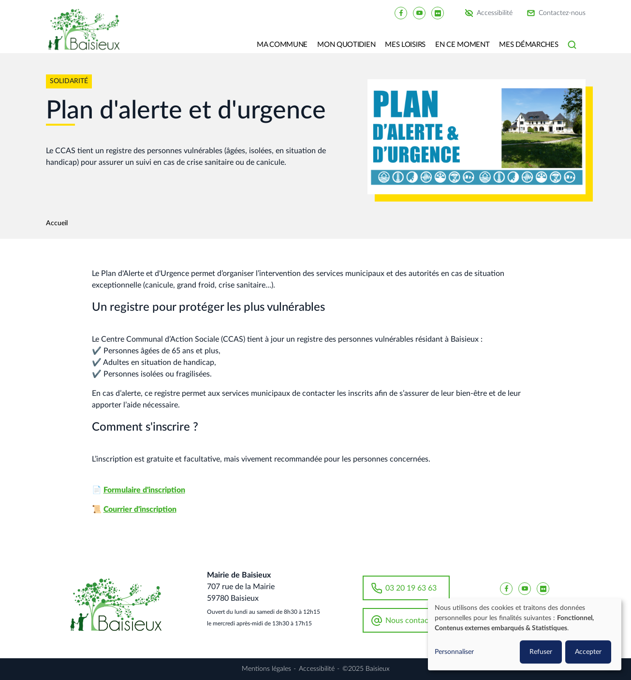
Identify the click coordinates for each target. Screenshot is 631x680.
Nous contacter (411, 620)
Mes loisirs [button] (405, 44)
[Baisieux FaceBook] (401, 12)
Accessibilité (495, 13)
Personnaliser (454, 652)
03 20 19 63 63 (411, 588)
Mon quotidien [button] (346, 44)
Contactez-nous (562, 13)
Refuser (540, 652)
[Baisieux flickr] (437, 12)
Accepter (588, 652)
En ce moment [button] (462, 44)
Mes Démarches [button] (528, 44)
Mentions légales (266, 669)
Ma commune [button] (282, 44)
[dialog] (524, 634)
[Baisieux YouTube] (419, 12)
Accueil (57, 223)
